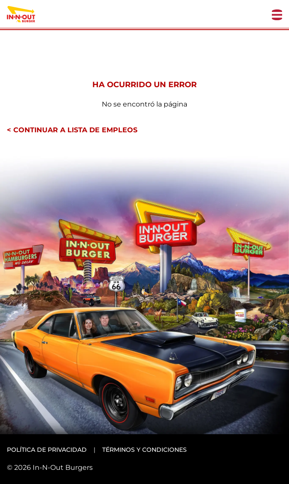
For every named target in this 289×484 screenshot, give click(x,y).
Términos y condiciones (144, 450)
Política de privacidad (47, 450)
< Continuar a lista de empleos (72, 130)
